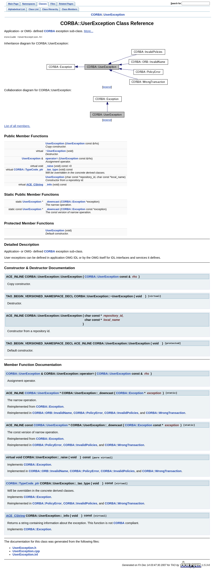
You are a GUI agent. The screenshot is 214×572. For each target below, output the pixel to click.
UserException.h (24, 547)
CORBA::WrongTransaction (165, 413)
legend (107, 87)
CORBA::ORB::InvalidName (52, 413)
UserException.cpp (26, 551)
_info (49, 184)
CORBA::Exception (73, 202)
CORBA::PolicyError (88, 413)
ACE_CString (34, 184)
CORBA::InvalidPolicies (121, 413)
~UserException (56, 151)
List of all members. (17, 126)
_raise (49, 166)
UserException (114, 14)
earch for (176, 3)
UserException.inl (25, 554)
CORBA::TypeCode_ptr (28, 169)
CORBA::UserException (102, 277)
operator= (52, 158)
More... (88, 31)
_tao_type (52, 169)
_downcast (52, 202)
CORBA (96, 14)
